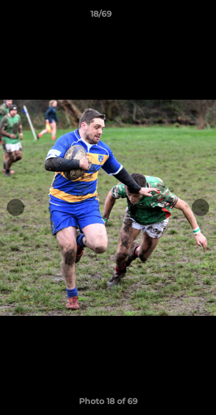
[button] (174, 17)
